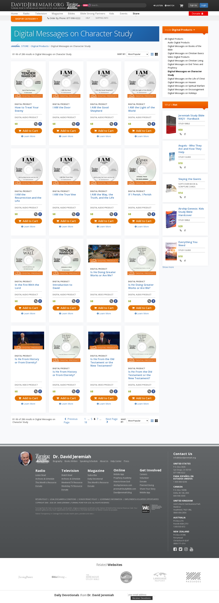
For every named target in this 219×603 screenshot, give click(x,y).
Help (88, 18)
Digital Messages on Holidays (182, 93)
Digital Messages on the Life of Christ (186, 78)
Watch (169, 5)
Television (70, 470)
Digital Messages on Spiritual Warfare (186, 85)
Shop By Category (26, 18)
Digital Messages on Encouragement (186, 89)
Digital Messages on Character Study (71, 46)
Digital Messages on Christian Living (185, 60)
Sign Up (193, 5)
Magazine (96, 470)
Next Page (112, 420)
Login (203, 5)
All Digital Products (174, 38)
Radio (40, 470)
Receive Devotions (141, 598)
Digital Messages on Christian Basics (186, 53)
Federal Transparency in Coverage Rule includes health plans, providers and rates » (64, 514)
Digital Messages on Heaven (182, 82)
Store (25, 46)
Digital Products (40, 46)
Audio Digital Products (179, 42)
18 (85, 422)
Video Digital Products (178, 56)
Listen (158, 5)
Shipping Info (102, 18)
